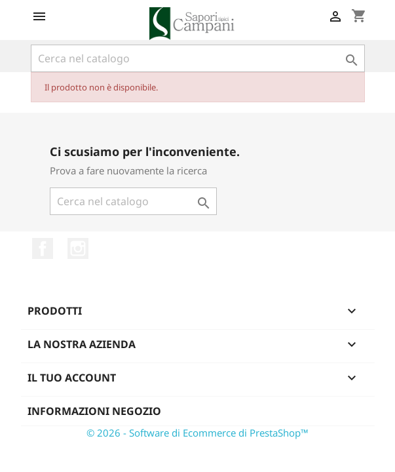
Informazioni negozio (94, 411)
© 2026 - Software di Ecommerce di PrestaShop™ (197, 432)
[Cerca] (198, 58)
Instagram (77, 248)
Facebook (42, 248)
